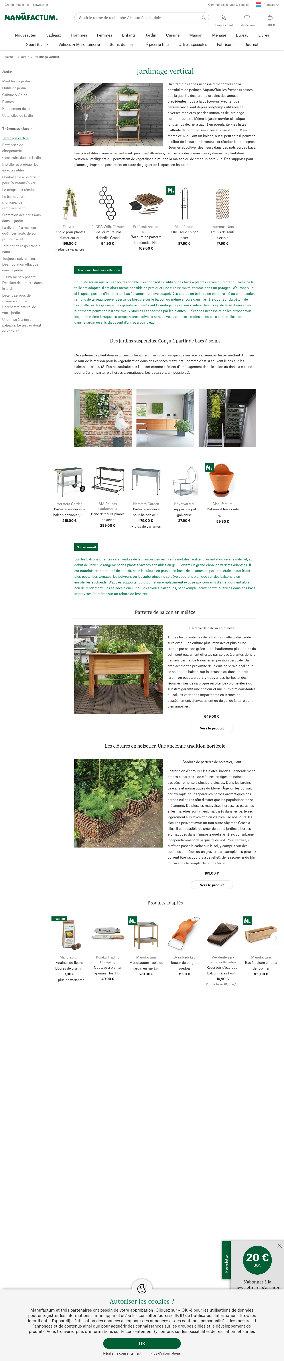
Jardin (25, 56)
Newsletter (40, 4)
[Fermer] (279, 1246)
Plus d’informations (165, 1353)
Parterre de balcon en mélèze (212, 628)
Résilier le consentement (122, 1353)
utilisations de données (231, 1309)
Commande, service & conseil (228, 4)
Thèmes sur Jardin (17, 128)
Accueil (10, 56)
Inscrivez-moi (241, 1243)
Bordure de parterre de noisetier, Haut (211, 762)
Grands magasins (16, 4)
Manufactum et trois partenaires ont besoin (71, 1309)
